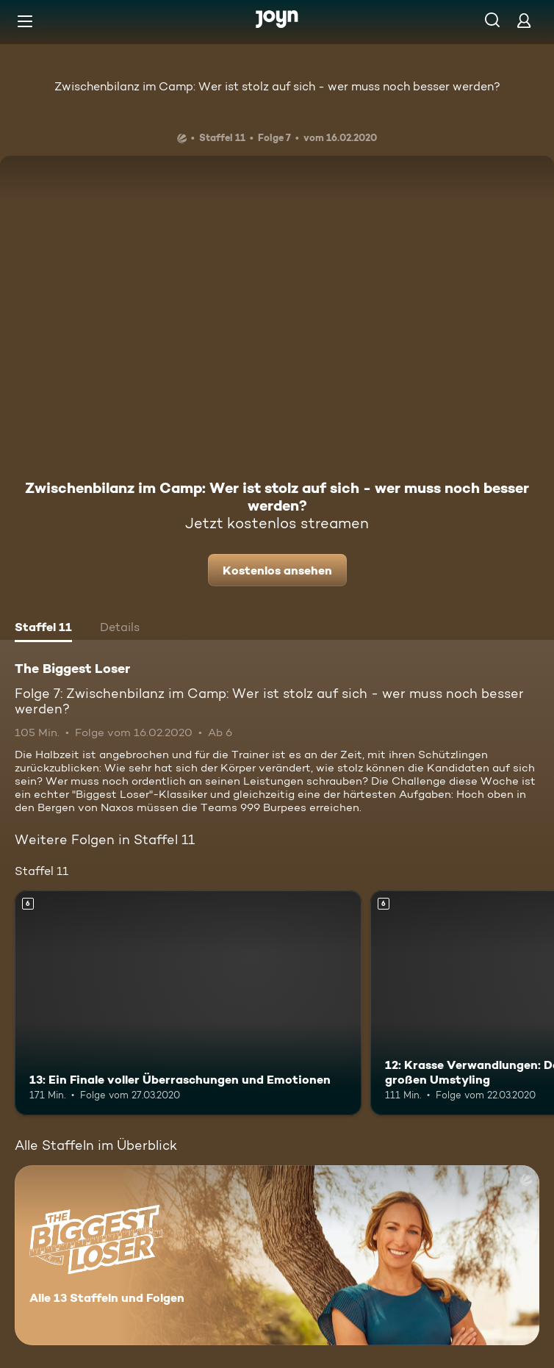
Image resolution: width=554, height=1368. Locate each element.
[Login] (524, 20)
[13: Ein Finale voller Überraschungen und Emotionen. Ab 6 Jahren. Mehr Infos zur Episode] (188, 1003)
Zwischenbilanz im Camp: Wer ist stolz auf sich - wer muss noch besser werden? (277, 86)
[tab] (43, 629)
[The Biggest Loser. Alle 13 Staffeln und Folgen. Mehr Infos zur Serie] (277, 1255)
